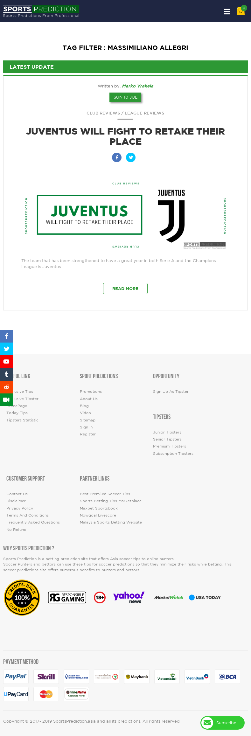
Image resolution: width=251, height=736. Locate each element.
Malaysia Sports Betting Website (111, 522)
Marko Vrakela (137, 85)
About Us (89, 399)
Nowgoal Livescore (98, 515)
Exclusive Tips (19, 391)
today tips (17, 413)
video (85, 413)
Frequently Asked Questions (33, 522)
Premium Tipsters (169, 446)
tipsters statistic (22, 420)
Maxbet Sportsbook (99, 508)
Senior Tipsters (167, 439)
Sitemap (87, 420)
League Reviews (144, 113)
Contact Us (17, 494)
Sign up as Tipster (171, 391)
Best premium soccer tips (105, 494)
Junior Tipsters (167, 432)
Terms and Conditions (27, 515)
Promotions (91, 391)
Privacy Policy (19, 508)
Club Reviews (103, 113)
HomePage (16, 406)
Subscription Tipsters (173, 453)
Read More (125, 288)
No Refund (16, 529)
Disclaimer (16, 501)
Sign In (86, 427)
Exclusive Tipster (22, 399)
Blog (84, 406)
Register (88, 434)
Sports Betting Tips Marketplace (111, 501)
